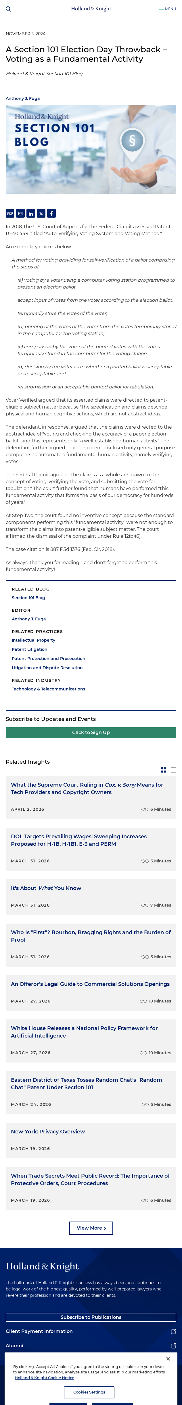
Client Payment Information (39, 1331)
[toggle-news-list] (173, 770)
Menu (170, 9)
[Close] (168, 1373)
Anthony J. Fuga (23, 98)
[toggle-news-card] (163, 770)
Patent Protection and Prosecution (48, 658)
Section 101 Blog (28, 597)
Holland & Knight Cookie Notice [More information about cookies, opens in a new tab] (44, 1391)
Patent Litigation (29, 649)
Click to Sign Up (91, 732)
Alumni (14, 1345)
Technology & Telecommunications (48, 689)
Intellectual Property (33, 640)
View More (89, 1228)
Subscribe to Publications (91, 1317)
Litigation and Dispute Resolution (47, 667)
